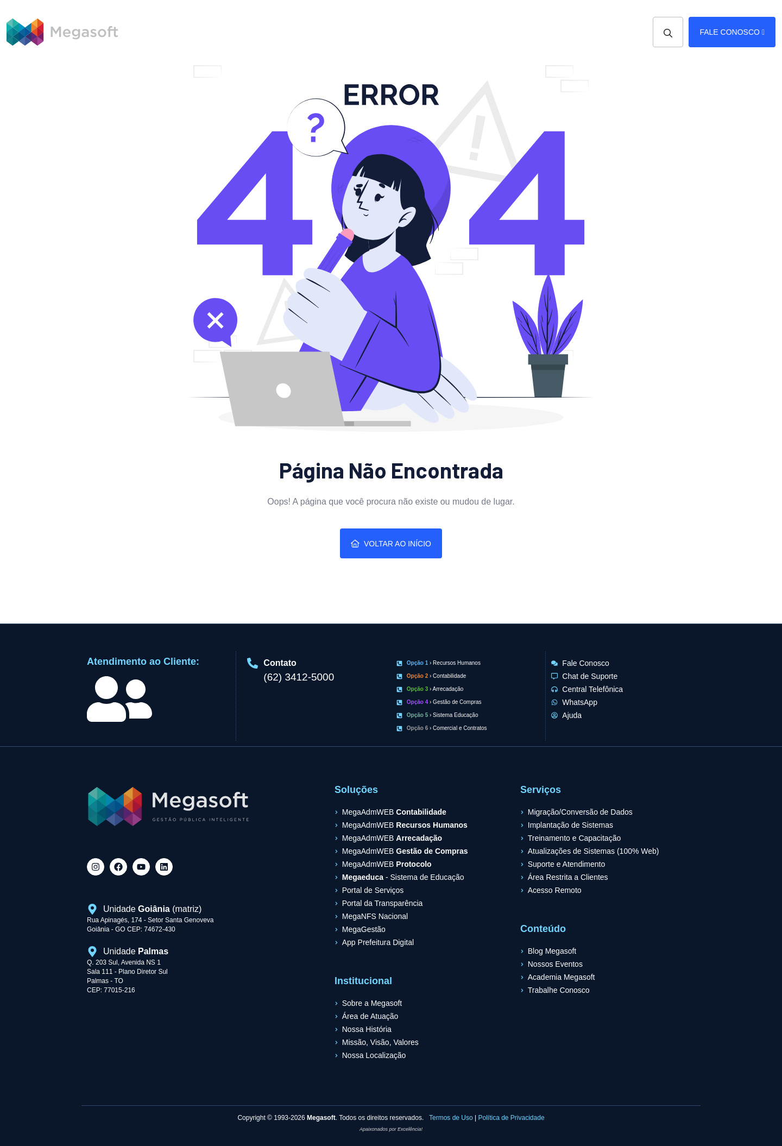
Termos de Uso (451, 1118)
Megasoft (321, 1118)
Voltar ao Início (391, 543)
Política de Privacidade (511, 1118)
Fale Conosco (732, 32)
